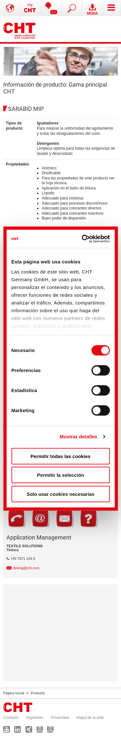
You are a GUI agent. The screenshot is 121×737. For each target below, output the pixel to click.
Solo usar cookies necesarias (60, 494)
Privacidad (60, 717)
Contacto (11, 717)
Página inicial (13, 693)
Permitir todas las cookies (61, 456)
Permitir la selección (60, 475)
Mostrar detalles (78, 436)
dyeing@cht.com (26, 568)
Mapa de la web (90, 717)
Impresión (34, 717)
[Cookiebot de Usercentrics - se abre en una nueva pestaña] (83, 239)
